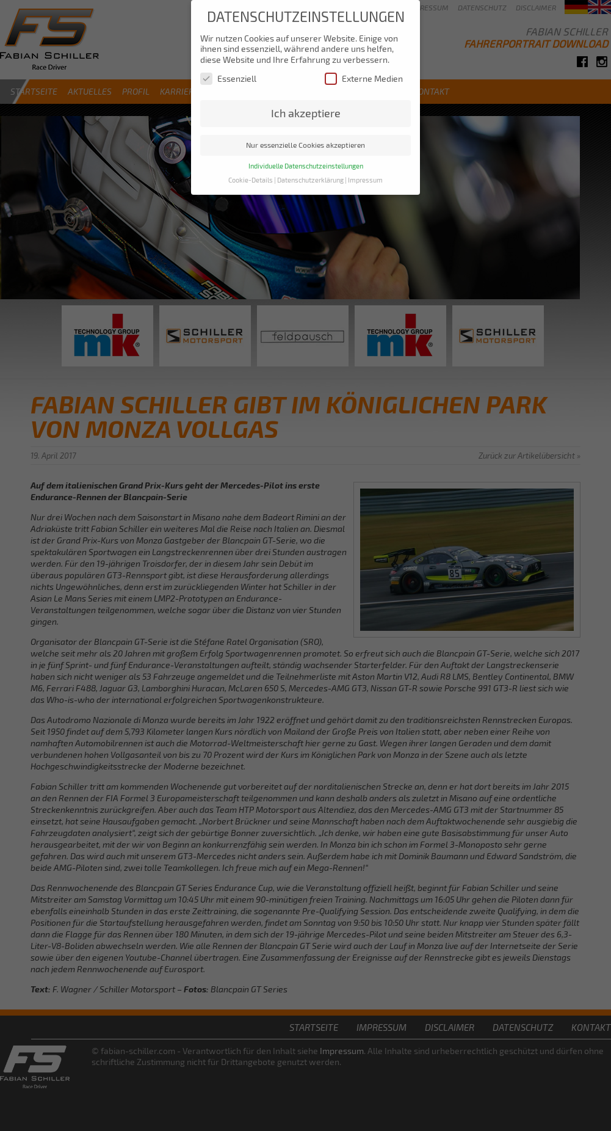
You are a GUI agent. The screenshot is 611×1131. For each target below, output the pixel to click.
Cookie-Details (250, 174)
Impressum (365, 174)
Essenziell (228, 73)
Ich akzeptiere (306, 107)
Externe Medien (364, 73)
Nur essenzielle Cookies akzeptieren (305, 139)
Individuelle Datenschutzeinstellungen (305, 160)
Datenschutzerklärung (310, 174)
